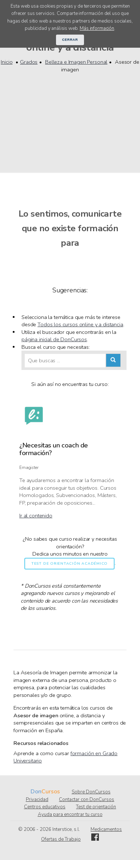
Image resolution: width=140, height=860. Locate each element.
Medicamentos (106, 829)
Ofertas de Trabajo (61, 839)
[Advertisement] (70, 118)
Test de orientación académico (69, 563)
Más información (97, 28)
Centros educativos (44, 807)
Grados (28, 62)
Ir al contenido (35, 515)
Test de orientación (96, 807)
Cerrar (70, 40)
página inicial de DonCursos (54, 339)
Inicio (6, 62)
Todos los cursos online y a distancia (80, 324)
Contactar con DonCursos (86, 799)
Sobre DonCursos (91, 792)
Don (36, 792)
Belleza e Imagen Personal (76, 62)
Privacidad (37, 799)
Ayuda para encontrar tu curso (70, 814)
